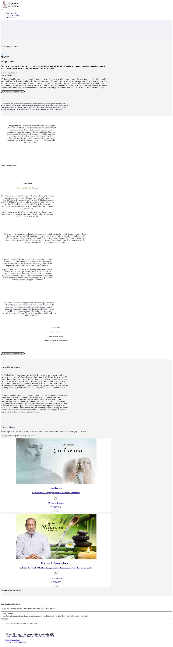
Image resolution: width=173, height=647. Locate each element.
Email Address (8, 613)
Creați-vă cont (11, 17)
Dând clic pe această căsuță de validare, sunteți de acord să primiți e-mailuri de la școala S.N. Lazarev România (47, 616)
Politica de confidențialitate (16, 642)
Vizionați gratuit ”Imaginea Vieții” (13, 91)
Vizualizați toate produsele (11, 590)
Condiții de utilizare (13, 640)
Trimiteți (4, 619)
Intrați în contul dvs (13, 15)
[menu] (86, 15)
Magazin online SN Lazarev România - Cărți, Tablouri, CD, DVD (30, 636)
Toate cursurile (11, 13)
